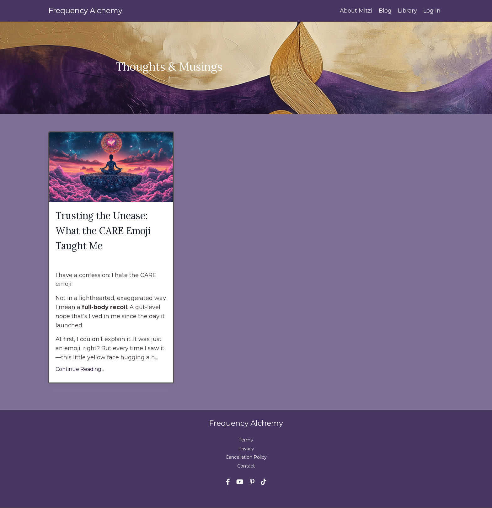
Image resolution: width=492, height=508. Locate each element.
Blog (385, 10)
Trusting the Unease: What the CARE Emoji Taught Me (103, 231)
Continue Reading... (80, 369)
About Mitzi (356, 10)
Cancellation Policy (246, 457)
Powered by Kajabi (246, 492)
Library (407, 10)
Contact (246, 466)
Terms (246, 440)
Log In (432, 10)
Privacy (246, 449)
